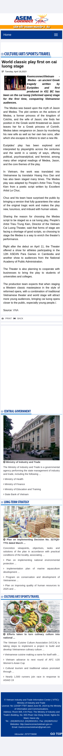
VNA (15, 310)
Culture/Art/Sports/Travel (27, 54)
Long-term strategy (16, 502)
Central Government (17, 411)
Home (7, 34)
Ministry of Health (14, 479)
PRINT (7, 318)
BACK (17, 318)
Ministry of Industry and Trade (23, 462)
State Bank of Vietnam (17, 494)
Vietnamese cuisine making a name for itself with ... (32, 654)
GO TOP (56, 734)
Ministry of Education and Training (23, 489)
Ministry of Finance (15, 484)
